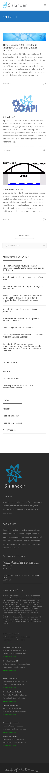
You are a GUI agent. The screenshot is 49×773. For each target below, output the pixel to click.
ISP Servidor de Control (11, 634)
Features (7, 371)
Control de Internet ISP (10, 661)
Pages (7, 769)
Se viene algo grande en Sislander (18, 327)
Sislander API (9, 116)
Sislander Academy (11, 378)
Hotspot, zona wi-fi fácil (10, 678)
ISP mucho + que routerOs (12, 647)
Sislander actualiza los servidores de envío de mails (23, 278)
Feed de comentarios (12, 422)
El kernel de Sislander (13, 189)
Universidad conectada (10, 736)
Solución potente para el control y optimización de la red (18, 386)
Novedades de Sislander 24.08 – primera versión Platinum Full (21, 319)
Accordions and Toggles (31, 771)
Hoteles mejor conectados (11, 723)
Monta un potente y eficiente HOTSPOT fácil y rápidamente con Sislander (23, 335)
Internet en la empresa (10, 705)
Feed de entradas (11, 415)
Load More (24, 235)
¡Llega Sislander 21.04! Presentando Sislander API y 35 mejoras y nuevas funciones (20, 47)
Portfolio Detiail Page (22, 769)
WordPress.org (9, 429)
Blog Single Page (11, 771)
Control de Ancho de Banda (12, 692)
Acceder (6, 408)
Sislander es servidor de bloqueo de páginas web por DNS (23, 287)
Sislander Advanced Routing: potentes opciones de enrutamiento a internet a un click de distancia (23, 267)
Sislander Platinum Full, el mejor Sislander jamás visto (21, 310)
